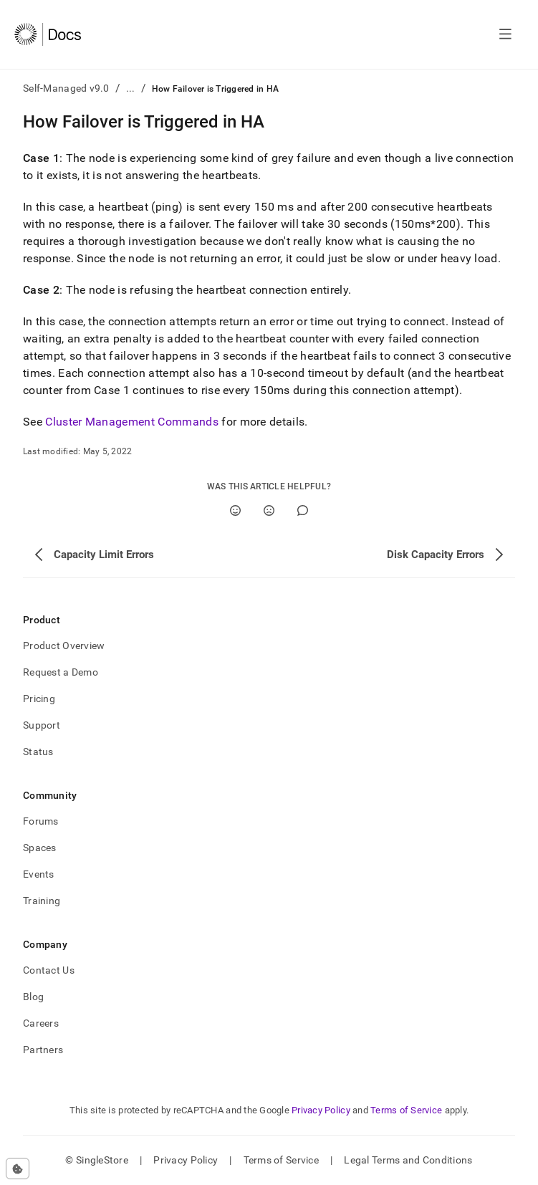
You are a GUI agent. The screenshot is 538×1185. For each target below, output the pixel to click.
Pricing (39, 698)
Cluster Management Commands (131, 421)
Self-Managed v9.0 (66, 88)
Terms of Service (406, 1110)
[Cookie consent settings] (17, 1168)
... (130, 88)
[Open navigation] (505, 34)
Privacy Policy (321, 1110)
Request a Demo (60, 672)
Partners (43, 1049)
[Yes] (235, 510)
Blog (33, 996)
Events (38, 874)
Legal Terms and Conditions (408, 1160)
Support (41, 725)
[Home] (47, 34)
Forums (41, 821)
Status (38, 751)
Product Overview (64, 645)
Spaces (40, 847)
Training (41, 900)
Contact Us (49, 970)
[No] (269, 510)
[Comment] (303, 510)
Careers (41, 1023)
